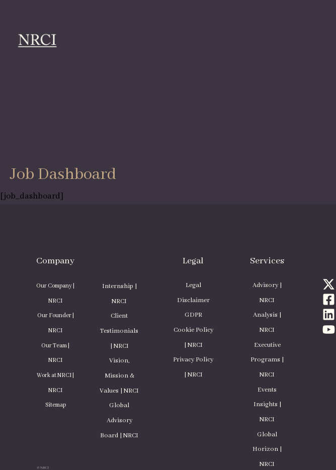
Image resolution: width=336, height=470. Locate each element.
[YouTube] (328, 329)
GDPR (193, 315)
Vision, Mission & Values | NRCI (119, 376)
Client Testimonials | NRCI (119, 331)
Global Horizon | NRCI (267, 449)
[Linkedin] (328, 314)
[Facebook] (328, 299)
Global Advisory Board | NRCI (119, 420)
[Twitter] (328, 284)
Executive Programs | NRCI (267, 360)
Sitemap (55, 405)
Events (267, 390)
